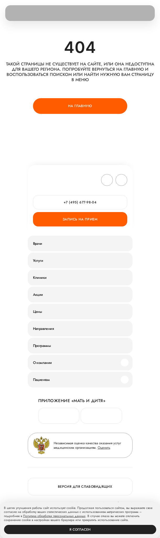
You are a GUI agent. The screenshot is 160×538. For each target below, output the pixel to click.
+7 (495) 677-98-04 (80, 202)
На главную (80, 105)
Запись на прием (80, 219)
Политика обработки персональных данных (54, 516)
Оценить (104, 447)
